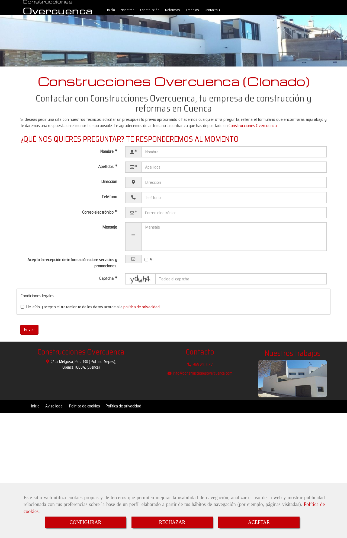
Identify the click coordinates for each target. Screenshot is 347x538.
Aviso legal (54, 409)
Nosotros (127, 11)
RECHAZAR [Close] (172, 522)
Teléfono (109, 199)
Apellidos (106, 169)
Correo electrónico (98, 214)
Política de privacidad (123, 409)
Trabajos (192, 11)
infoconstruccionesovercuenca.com (202, 376)
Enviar (29, 332)
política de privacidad (141, 309)
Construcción (149, 11)
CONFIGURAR (85, 522)
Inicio (111, 11)
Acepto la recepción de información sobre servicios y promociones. (72, 265)
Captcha (106, 281)
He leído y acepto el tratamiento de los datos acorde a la (90, 310)
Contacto (213, 11)
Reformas (172, 11)
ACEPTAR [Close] (259, 522)
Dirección (109, 184)
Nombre (107, 154)
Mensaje (109, 229)
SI (148, 262)
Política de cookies (84, 409)
